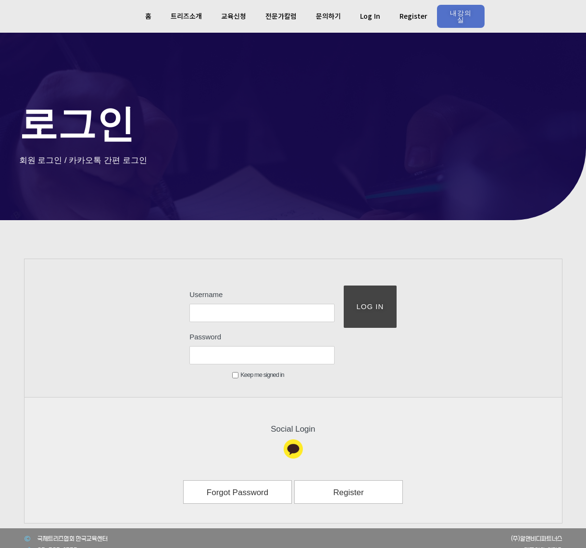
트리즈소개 (186, 16)
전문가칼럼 (281, 16)
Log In (370, 16)
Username (186, 294)
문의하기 (328, 16)
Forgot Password (238, 456)
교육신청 (233, 16)
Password (186, 318)
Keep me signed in (239, 338)
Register (413, 16)
